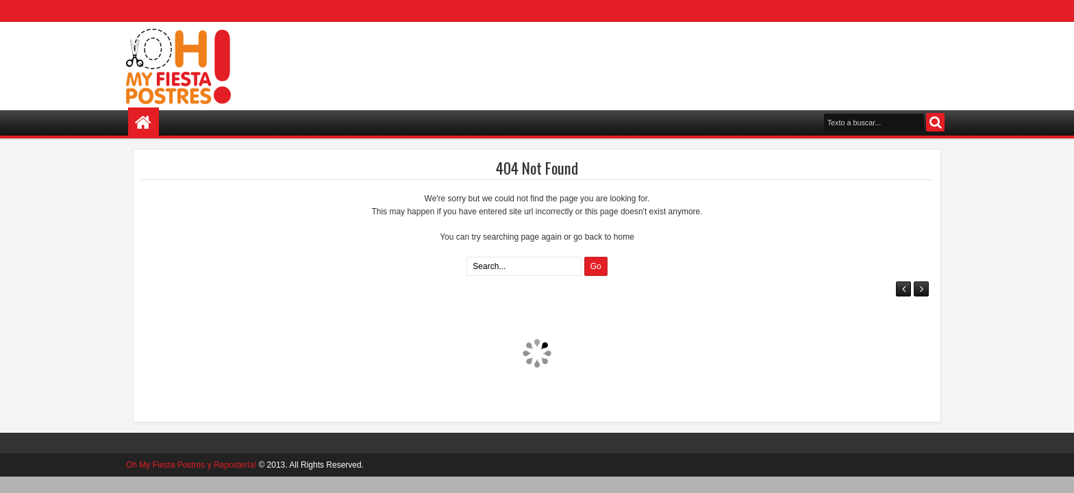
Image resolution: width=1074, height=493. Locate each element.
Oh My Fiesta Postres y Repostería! (191, 465)
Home (143, 123)
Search (935, 122)
